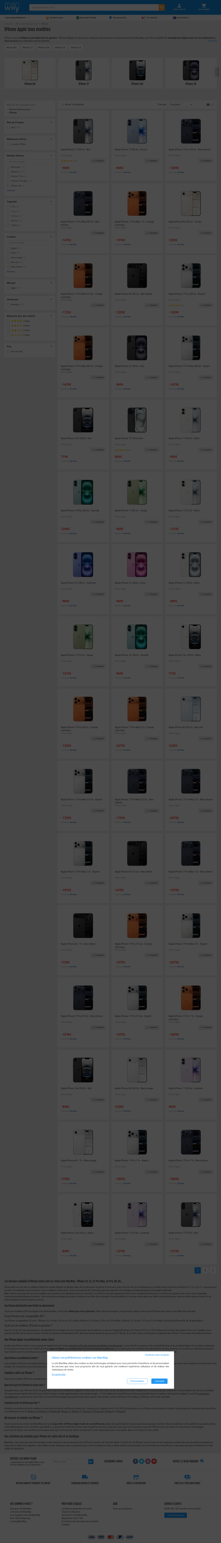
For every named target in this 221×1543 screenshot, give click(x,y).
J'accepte (159, 1381)
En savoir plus (59, 1374)
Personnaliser (137, 1381)
